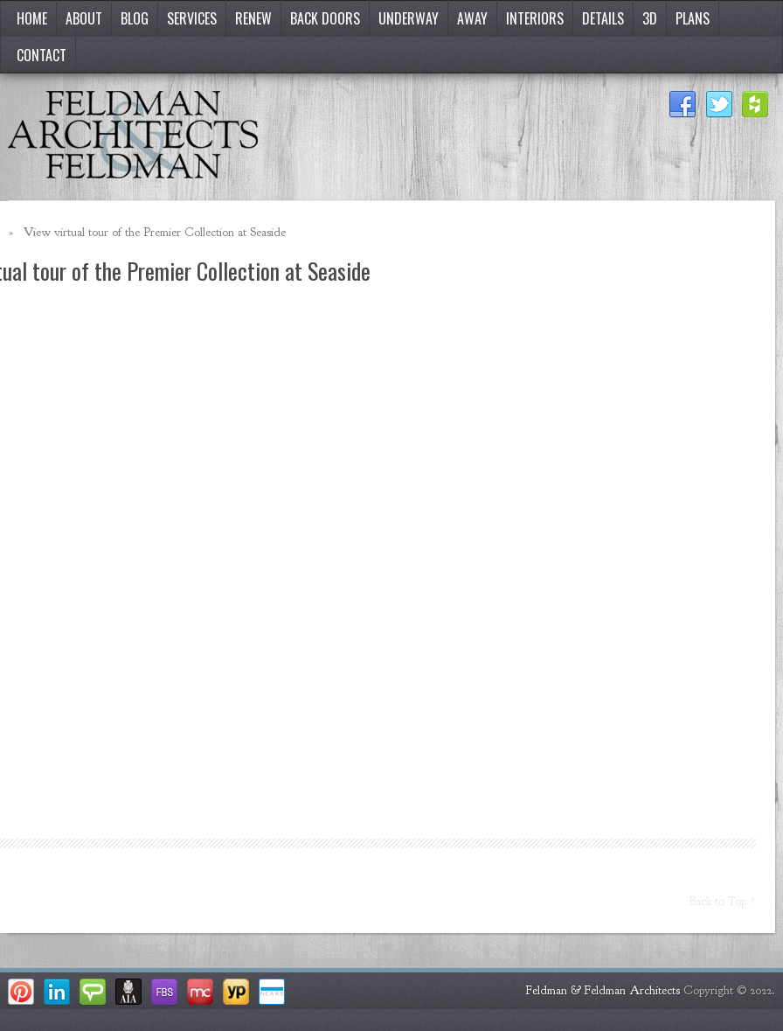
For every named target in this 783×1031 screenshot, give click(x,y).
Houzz (756, 105)
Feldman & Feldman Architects (603, 990)
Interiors (535, 18)
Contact (41, 55)
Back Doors (325, 18)
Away (472, 18)
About (84, 18)
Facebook (682, 105)
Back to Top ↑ (722, 901)
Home (32, 18)
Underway (408, 18)
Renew (253, 18)
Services (192, 18)
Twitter (719, 105)
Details (603, 18)
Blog (135, 18)
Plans (693, 18)
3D (649, 18)
